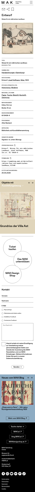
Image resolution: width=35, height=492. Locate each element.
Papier (4, 95)
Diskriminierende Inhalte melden (12, 313)
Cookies (4, 489)
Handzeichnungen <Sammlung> (13, 73)
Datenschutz (5, 481)
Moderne (14, 88)
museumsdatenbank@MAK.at (8, 460)
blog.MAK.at (17, 436)
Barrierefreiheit (6, 486)
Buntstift (22, 95)
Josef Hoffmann (14, 80)
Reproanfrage (8, 309)
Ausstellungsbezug (11, 185)
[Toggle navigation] (31, 2)
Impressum (5, 484)
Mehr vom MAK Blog (17, 418)
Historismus (6, 88)
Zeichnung (5, 98)
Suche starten (17, 426)
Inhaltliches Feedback (10, 316)
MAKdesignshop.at (17, 441)
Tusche (9, 95)
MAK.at (17, 431)
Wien (22, 80)
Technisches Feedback (10, 320)
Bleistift (16, 95)
